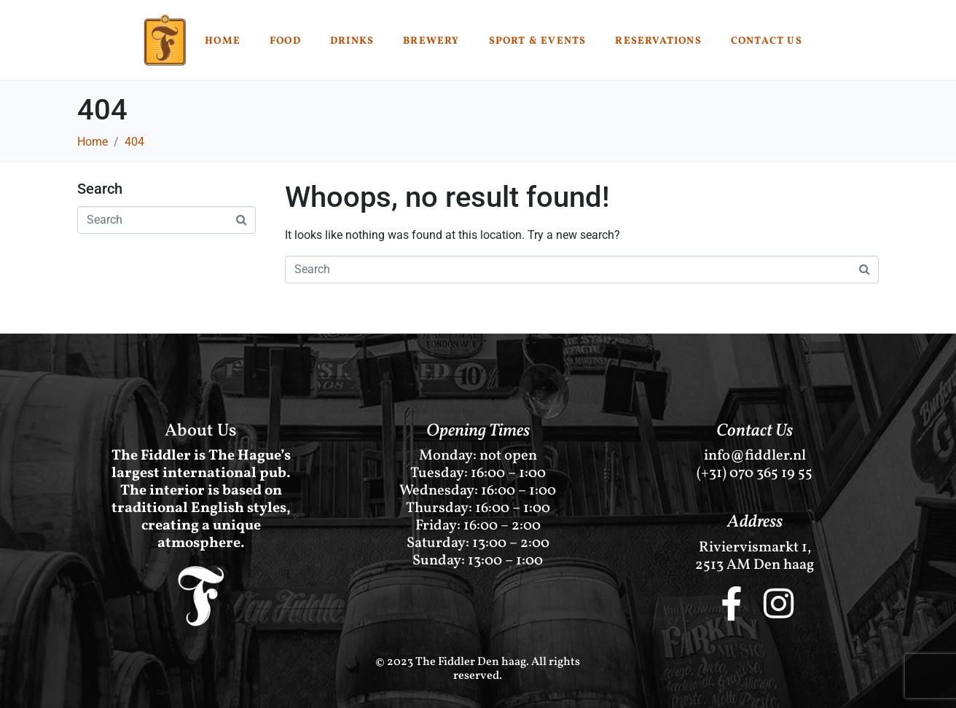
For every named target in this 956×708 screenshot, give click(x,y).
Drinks (352, 41)
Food (285, 41)
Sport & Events (538, 41)
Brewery (431, 41)
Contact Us (766, 41)
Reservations (658, 41)
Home (222, 41)
